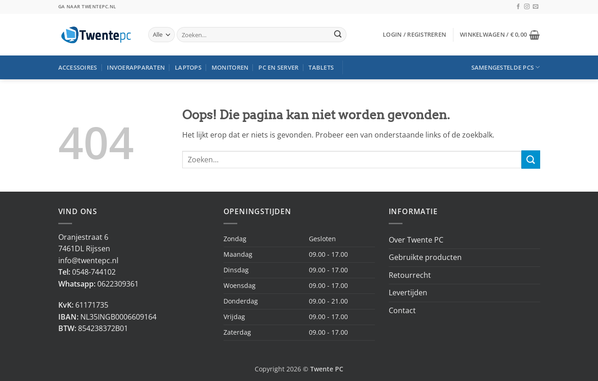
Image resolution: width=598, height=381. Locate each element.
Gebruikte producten (425, 257)
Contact (402, 310)
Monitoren (230, 67)
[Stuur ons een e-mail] (535, 7)
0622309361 (118, 284)
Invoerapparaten (136, 67)
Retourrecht (410, 275)
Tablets (321, 67)
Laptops (188, 67)
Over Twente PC (416, 240)
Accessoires (77, 67)
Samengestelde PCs (505, 67)
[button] (414, 34)
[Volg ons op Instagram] (527, 7)
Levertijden (408, 292)
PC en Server (278, 67)
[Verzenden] (338, 35)
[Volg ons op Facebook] (518, 7)
